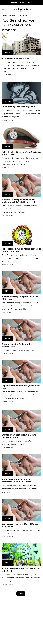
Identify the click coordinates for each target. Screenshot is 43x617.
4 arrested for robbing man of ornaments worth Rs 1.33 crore (16, 480)
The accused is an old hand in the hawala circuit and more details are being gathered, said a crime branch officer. (20, 209)
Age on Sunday (24, 2)
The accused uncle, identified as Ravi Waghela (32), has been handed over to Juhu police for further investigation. (21, 113)
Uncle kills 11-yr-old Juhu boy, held (18, 107)
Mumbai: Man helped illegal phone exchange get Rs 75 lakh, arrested (18, 201)
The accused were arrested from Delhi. (18, 350)
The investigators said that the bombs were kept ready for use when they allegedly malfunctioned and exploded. (20, 395)
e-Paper (14, 2)
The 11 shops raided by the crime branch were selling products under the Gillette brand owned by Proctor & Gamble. (21, 306)
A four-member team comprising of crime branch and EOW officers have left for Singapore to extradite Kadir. (20, 161)
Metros (7, 53)
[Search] (40, 10)
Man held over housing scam (16, 58)
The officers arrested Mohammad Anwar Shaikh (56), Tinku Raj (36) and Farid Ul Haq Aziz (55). (20, 258)
